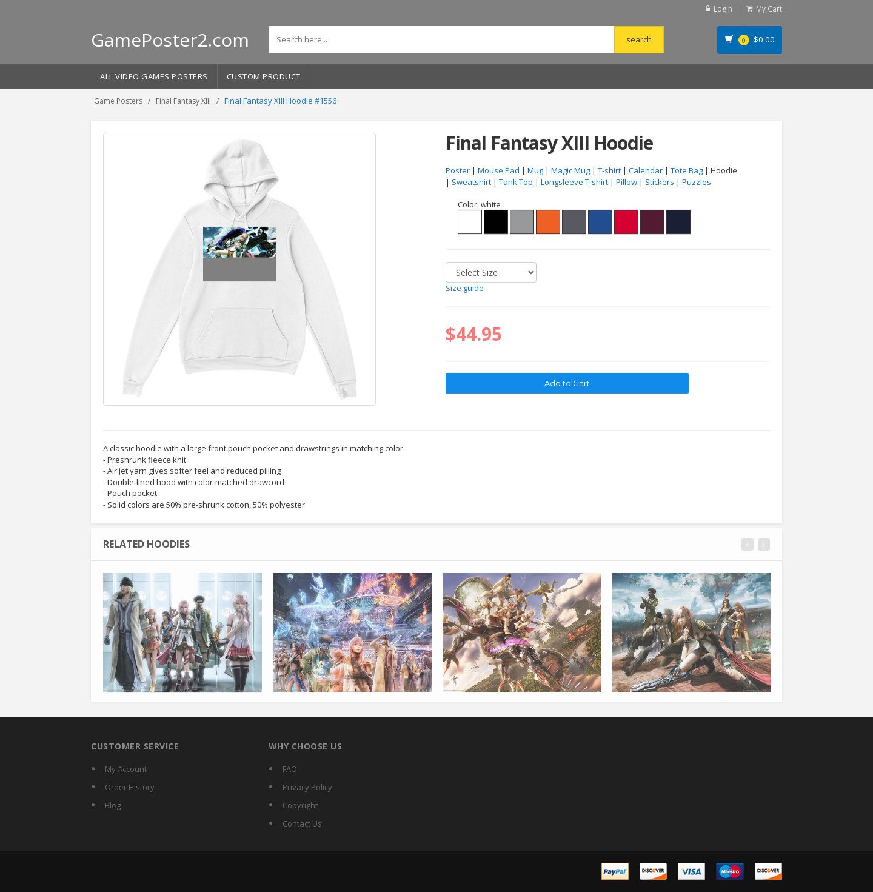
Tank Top (516, 181)
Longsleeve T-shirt (574, 181)
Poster (458, 171)
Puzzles (696, 181)
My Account (126, 768)
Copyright (300, 805)
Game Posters (118, 101)
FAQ (290, 768)
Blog (113, 805)
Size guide (465, 288)
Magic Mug (570, 171)
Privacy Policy (307, 787)
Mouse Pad (499, 171)
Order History (130, 787)
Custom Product (264, 76)
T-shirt (609, 171)
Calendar (646, 171)
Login (723, 9)
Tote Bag (687, 171)
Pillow (626, 181)
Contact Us (302, 823)
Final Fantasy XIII (183, 101)
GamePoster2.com (170, 39)
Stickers (659, 181)
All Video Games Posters (154, 76)
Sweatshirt (471, 181)
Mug (535, 171)
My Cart (769, 9)
